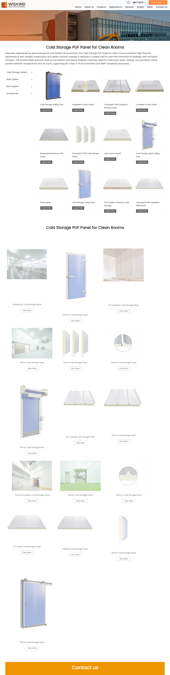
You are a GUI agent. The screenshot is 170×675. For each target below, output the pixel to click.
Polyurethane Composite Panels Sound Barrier (83, 525)
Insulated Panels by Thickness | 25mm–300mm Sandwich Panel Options (139, 511)
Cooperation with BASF (44, 635)
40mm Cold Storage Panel (106, 294)
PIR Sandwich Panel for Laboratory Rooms (26, 457)
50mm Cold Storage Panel (147, 251)
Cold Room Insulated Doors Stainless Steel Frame (137, 471)
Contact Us (162, 7)
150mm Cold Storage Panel (132, 446)
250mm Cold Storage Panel (64, 273)
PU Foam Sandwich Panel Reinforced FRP (29, 597)
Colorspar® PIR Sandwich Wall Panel (147, 209)
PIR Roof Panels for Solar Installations (137, 420)
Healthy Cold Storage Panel (64, 313)
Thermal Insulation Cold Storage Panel (64, 294)
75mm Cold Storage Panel (23, 273)
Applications (116, 7)
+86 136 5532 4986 (93, 631)
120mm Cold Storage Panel (147, 313)
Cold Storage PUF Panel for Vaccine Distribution (82, 457)
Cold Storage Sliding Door (51, 108)
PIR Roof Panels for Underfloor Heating (83, 471)
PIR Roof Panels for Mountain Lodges (82, 564)
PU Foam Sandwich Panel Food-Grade (138, 564)
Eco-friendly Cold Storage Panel (147, 273)
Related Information (85, 406)
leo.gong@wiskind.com (89, 627)
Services (130, 7)
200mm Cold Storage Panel (22, 552)
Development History (43, 627)
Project (141, 7)
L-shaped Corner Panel (148, 106)
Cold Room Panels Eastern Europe (135, 484)
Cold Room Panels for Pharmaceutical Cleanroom (138, 539)
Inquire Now (47, 115)
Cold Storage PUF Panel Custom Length (84, 597)
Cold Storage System (18, 74)
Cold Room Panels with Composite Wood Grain (84, 575)
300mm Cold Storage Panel (147, 294)
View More (23, 260)
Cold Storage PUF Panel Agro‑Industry (137, 434)
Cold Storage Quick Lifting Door (146, 158)
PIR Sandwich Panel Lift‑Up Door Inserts (83, 587)
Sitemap (131, 664)
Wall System (13, 81)
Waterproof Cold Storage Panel (23, 252)
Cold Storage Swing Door (83, 209)
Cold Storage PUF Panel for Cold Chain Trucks (28, 498)
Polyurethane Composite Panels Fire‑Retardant (25, 434)
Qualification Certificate (45, 631)
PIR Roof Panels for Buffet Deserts (25, 564)
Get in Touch (116, 613)
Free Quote (159, 2)
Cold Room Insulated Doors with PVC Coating (82, 434)
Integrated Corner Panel (85, 106)
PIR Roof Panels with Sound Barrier (81, 420)
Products (102, 7)
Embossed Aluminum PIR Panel (52, 158)
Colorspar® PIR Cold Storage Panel (83, 158)
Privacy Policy (144, 664)
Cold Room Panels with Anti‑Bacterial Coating (82, 552)
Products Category (45, 613)
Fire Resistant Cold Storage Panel (105, 252)
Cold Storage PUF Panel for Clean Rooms (85, 48)
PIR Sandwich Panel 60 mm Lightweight (138, 587)
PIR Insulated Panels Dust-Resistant (81, 511)
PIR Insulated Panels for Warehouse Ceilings (27, 575)
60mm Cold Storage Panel (106, 273)
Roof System (13, 88)
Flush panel (47, 207)
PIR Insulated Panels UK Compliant (26, 471)
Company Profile (41, 623)
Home (79, 7)
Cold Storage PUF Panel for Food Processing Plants (135, 457)
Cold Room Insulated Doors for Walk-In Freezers (28, 420)
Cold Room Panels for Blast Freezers (137, 575)
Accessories (13, 95)
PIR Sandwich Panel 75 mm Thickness (137, 525)
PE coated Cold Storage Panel (23, 313)
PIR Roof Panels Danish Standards (26, 484)
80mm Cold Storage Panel (106, 313)
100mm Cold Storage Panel (64, 251)
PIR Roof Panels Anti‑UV (75, 446)
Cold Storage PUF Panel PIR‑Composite (138, 597)
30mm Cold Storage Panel (23, 294)
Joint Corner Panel (114, 156)
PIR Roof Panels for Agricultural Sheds (28, 446)
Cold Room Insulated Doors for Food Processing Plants (27, 525)
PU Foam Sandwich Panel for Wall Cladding (81, 484)
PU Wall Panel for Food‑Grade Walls (81, 539)
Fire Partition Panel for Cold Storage (116, 209)
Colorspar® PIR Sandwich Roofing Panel (117, 108)
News (150, 7)
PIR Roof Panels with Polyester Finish (27, 539)
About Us (89, 7)
